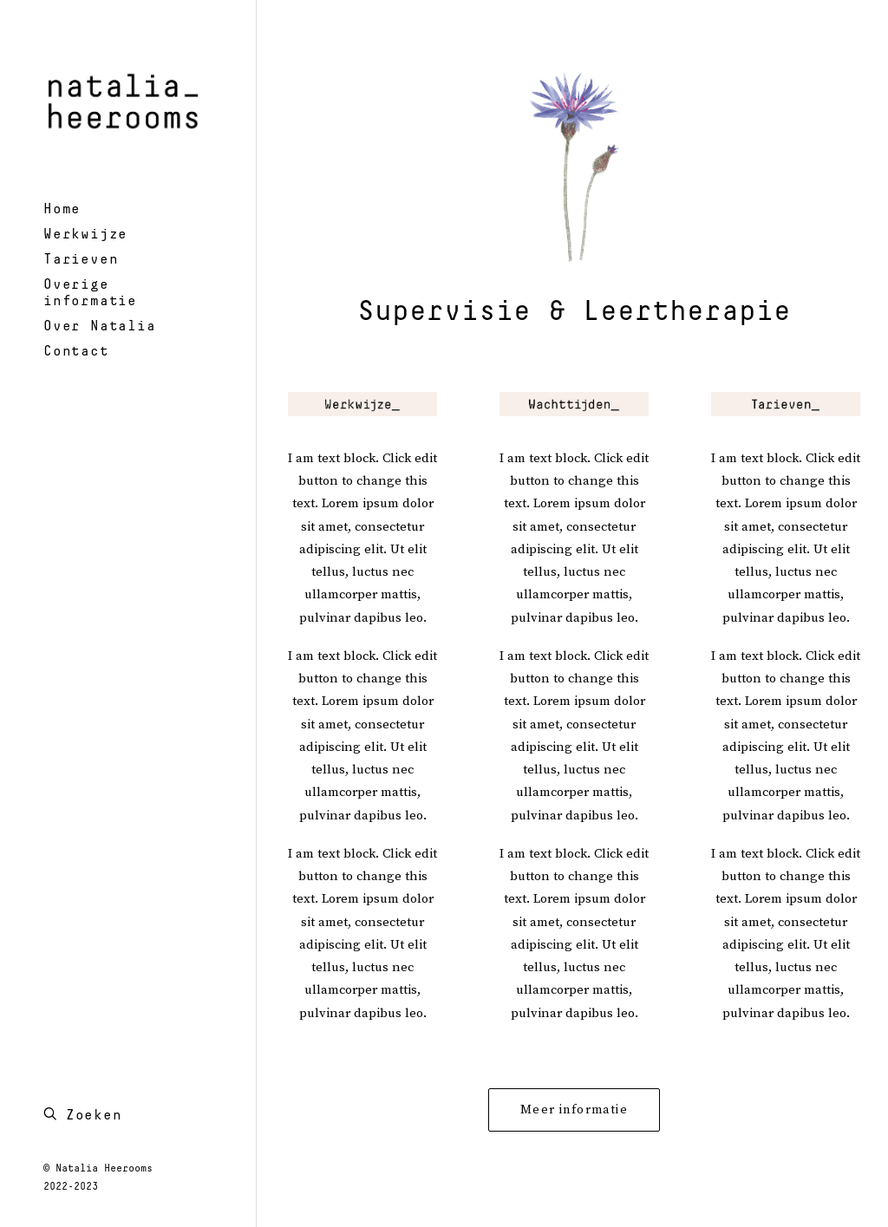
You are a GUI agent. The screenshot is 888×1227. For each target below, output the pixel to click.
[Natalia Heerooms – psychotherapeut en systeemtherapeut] (126, 98)
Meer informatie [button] (574, 1110)
